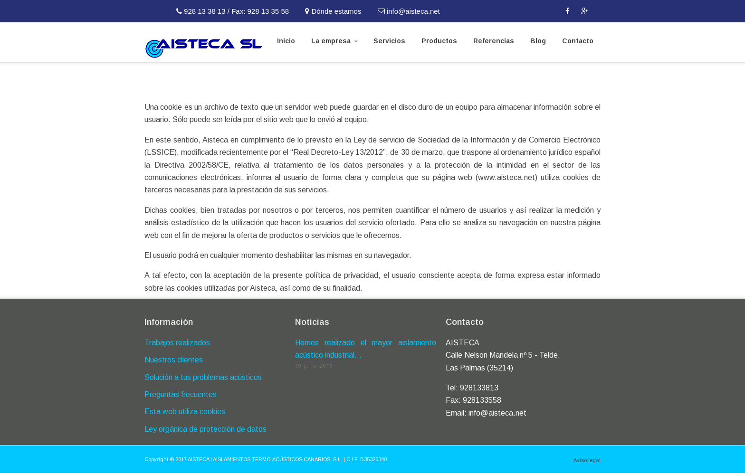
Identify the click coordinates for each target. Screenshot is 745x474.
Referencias (493, 41)
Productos (439, 41)
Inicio (286, 41)
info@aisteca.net (410, 11)
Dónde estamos (334, 11)
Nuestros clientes (173, 360)
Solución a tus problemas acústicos (203, 377)
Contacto (577, 41)
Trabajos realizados (177, 343)
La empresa (331, 41)
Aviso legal (587, 460)
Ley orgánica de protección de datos (205, 429)
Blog (538, 41)
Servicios (389, 41)
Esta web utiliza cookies (184, 412)
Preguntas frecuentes (180, 394)
